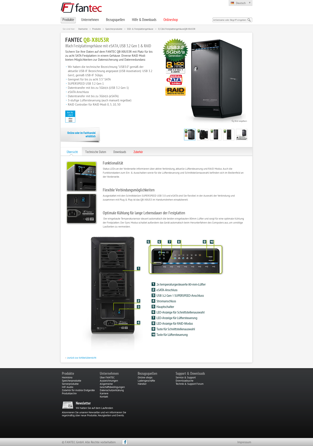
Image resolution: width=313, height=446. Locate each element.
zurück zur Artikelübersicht (80, 358)
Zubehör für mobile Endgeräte (78, 390)
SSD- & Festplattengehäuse (140, 29)
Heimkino (67, 377)
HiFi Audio (67, 387)
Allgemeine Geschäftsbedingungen (112, 386)
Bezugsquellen (147, 373)
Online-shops (145, 377)
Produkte (96, 29)
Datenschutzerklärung (112, 390)
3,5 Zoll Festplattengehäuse (171, 29)
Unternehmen (109, 373)
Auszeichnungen (109, 381)
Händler (142, 384)
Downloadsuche (184, 381)
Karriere (104, 393)
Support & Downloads (190, 373)
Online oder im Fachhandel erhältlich (81, 134)
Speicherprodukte (113, 29)
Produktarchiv (69, 393)
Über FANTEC (107, 377)
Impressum (244, 442)
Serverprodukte (70, 384)
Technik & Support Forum (190, 384)
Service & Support (186, 377)
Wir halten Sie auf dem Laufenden (94, 408)
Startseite (83, 29)
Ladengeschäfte (146, 381)
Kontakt (104, 397)
